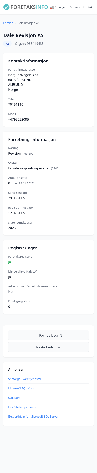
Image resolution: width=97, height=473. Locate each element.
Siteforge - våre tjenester (24, 379)
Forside (8, 23)
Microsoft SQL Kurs (21, 388)
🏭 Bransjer (58, 7)
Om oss (74, 7)
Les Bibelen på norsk (22, 407)
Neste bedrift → (48, 347)
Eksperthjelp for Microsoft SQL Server (33, 416)
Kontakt (88, 7)
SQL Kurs (14, 398)
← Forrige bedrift (48, 335)
